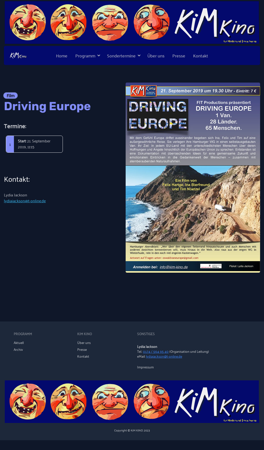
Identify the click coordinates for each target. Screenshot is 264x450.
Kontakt (200, 55)
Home (61, 55)
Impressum (145, 366)
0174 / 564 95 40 (156, 351)
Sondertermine (121, 55)
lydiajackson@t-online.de (25, 200)
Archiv (18, 349)
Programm (85, 55)
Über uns (156, 55)
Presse (178, 55)
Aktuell (19, 342)
